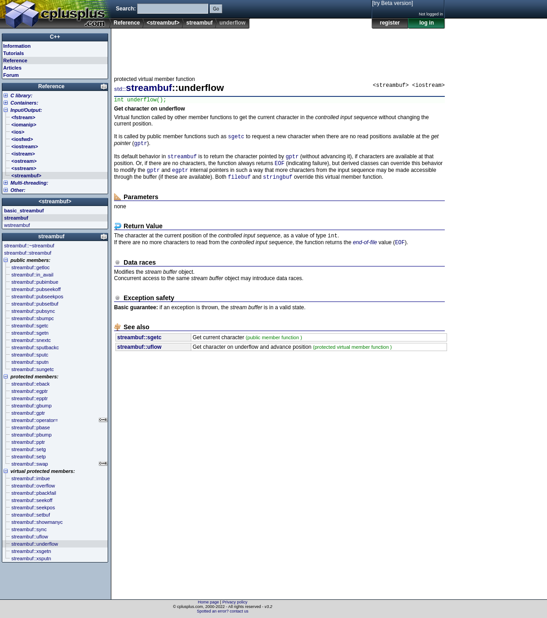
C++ (55, 37)
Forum (11, 75)
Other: (17, 190)
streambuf (199, 23)
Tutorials (13, 53)
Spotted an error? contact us (223, 611)
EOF (280, 168)
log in (426, 23)
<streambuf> (163, 23)
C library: (21, 95)
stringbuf (278, 183)
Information (17, 46)
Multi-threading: (29, 183)
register (390, 23)
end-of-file (365, 251)
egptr (180, 176)
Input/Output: (26, 110)
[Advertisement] (279, 49)
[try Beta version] (392, 3)
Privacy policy (234, 602)
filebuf (239, 183)
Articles (12, 67)
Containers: (24, 103)
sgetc (236, 138)
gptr (140, 146)
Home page (208, 602)
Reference (127, 23)
